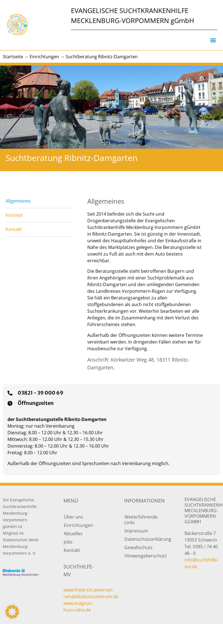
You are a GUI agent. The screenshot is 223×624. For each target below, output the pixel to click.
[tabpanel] (145, 304)
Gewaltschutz (138, 547)
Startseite (13, 57)
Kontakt (72, 550)
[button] (212, 40)
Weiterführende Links (141, 520)
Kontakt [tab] (14, 250)
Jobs (68, 542)
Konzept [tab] (14, 236)
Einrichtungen (44, 57)
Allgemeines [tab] (18, 221)
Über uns (73, 517)
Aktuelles (73, 533)
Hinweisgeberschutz (142, 556)
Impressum (136, 531)
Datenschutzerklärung (142, 539)
